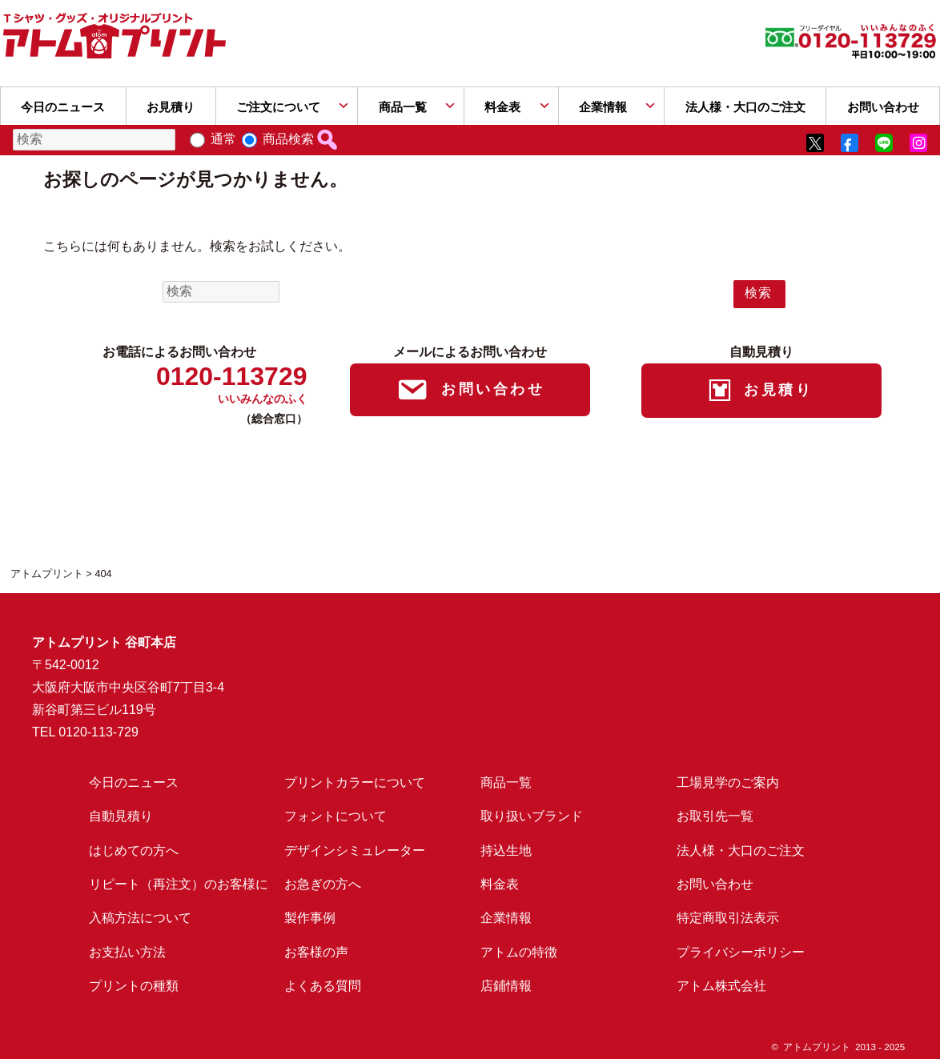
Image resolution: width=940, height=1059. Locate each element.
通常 (223, 139)
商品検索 (288, 139)
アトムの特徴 (518, 952)
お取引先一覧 (715, 816)
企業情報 (603, 107)
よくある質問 (322, 986)
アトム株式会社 (721, 986)
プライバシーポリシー (741, 952)
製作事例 (309, 918)
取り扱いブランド (531, 816)
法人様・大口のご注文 (745, 107)
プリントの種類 (134, 986)
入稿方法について (140, 918)
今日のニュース (63, 107)
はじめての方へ (134, 850)
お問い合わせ (715, 884)
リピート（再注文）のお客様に (178, 884)
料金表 (502, 107)
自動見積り (121, 816)
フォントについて (335, 816)
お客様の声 (316, 952)
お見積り (171, 107)
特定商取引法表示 (728, 918)
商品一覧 (403, 107)
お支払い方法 (127, 952)
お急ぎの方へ (322, 884)
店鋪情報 (506, 986)
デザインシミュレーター (354, 850)
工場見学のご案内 (728, 782)
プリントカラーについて (354, 782)
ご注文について (278, 107)
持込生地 (506, 850)
